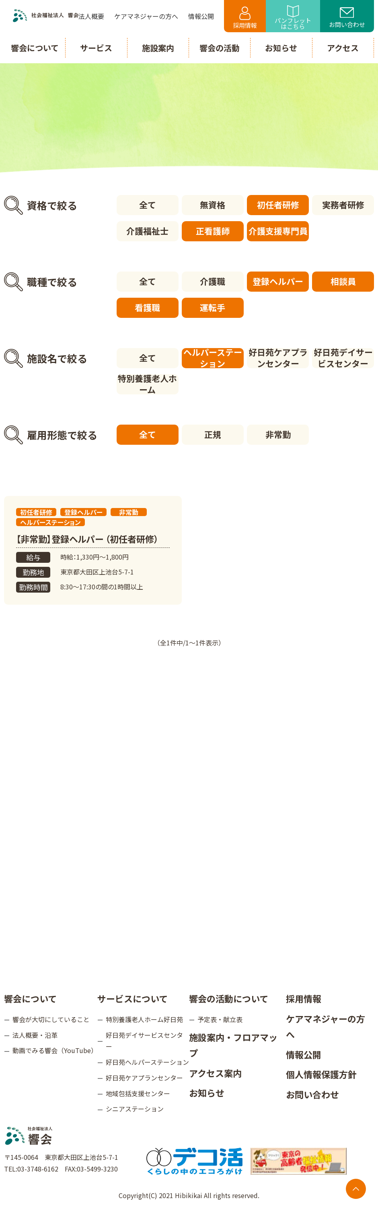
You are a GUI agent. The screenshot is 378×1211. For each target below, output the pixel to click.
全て (147, 205)
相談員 (343, 281)
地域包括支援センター (138, 1093)
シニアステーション (135, 1109)
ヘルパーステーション (212, 358)
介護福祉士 (147, 231)
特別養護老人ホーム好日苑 (144, 1019)
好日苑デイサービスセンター (343, 358)
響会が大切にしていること (51, 1019)
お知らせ (206, 1092)
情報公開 (303, 1054)
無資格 (212, 205)
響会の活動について (228, 998)
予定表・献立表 (219, 1019)
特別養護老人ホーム (147, 384)
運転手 (212, 307)
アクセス (343, 48)
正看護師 (213, 231)
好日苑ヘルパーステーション (147, 1062)
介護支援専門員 (278, 231)
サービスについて (132, 998)
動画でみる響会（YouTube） (54, 1050)
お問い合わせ (347, 18)
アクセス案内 (215, 1072)
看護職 (147, 307)
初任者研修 (278, 205)
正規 (212, 434)
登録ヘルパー (278, 281)
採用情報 (245, 17)
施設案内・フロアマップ (233, 1045)
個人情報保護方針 (321, 1074)
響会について (30, 998)
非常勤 (278, 434)
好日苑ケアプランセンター (278, 358)
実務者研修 (343, 205)
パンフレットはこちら (293, 18)
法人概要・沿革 (35, 1035)
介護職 (212, 281)
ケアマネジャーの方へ (325, 1026)
